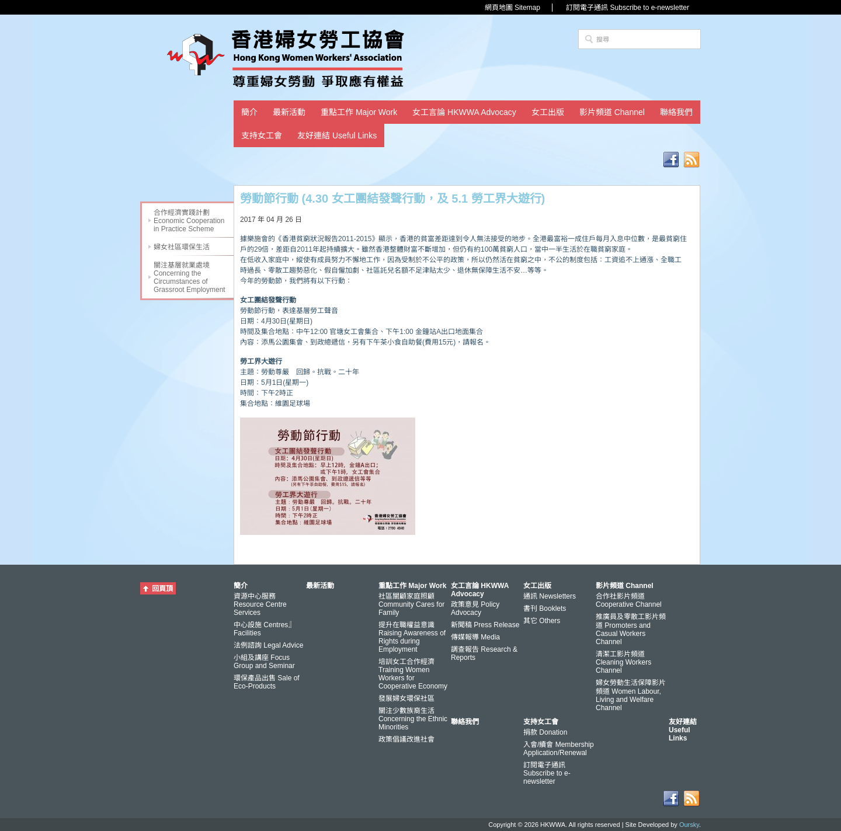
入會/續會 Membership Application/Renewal (558, 748)
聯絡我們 (676, 112)
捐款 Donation (545, 732)
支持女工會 (261, 135)
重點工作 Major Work (359, 112)
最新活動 (289, 112)
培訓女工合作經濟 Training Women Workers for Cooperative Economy (412, 674)
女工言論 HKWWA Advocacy (464, 112)
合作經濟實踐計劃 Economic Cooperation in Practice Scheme (189, 220)
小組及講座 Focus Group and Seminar (264, 661)
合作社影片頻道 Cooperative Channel (629, 600)
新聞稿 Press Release (485, 625)
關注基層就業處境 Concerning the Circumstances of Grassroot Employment (189, 277)
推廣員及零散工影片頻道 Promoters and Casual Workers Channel (631, 629)
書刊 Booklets (544, 608)
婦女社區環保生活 (182, 247)
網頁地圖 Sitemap (512, 8)
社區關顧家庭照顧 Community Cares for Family (411, 604)
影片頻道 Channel (612, 112)
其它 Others (541, 621)
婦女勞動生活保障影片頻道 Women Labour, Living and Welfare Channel (631, 695)
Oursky (689, 824)
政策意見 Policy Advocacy (475, 608)
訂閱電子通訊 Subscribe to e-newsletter (627, 8)
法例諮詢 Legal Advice (268, 645)
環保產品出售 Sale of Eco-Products (267, 682)
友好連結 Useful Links (337, 135)
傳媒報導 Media (475, 637)
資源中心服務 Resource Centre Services (260, 604)
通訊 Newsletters (549, 596)
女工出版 (547, 112)
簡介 (249, 112)
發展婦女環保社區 (406, 698)
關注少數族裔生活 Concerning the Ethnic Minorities (412, 719)
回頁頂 (162, 589)
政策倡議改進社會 (406, 739)
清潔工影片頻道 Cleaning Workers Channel (623, 662)
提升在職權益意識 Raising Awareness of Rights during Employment (412, 637)
